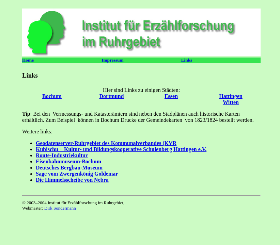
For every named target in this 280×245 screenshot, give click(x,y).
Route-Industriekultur (62, 155)
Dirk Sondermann (60, 208)
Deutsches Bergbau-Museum (69, 167)
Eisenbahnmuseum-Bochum (68, 161)
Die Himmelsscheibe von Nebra (72, 180)
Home (28, 60)
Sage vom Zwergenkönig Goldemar (77, 174)
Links (186, 60)
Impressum (112, 60)
